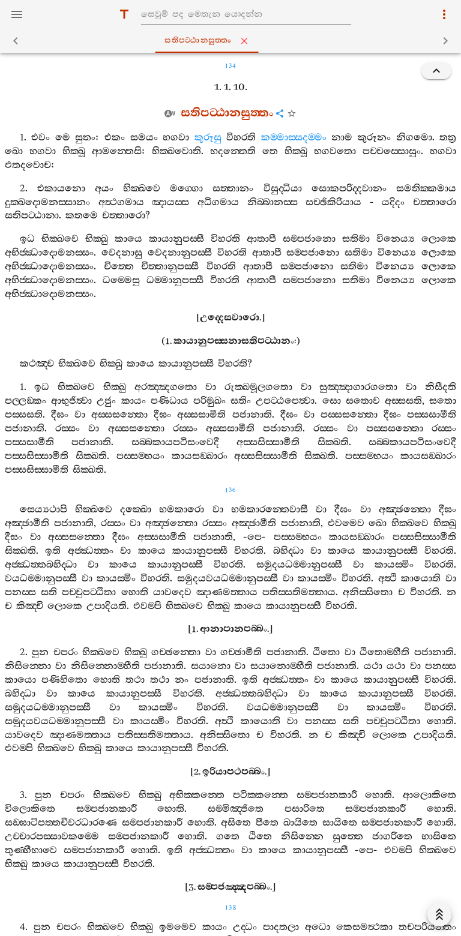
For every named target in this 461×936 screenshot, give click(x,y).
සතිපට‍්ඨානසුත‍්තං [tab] (232, 40)
